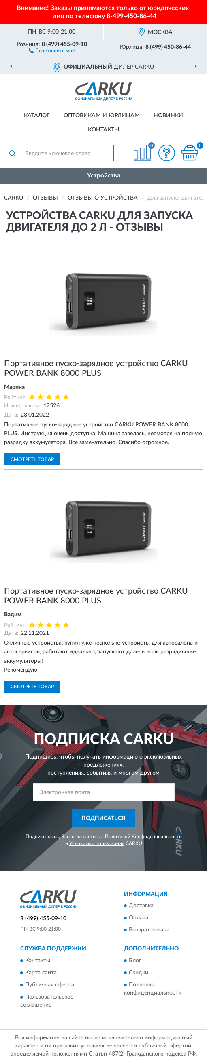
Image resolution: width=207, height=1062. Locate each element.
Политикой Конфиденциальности (143, 836)
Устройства (103, 176)
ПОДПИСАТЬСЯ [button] (103, 818)
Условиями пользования (96, 843)
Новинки (168, 115)
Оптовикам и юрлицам (102, 115)
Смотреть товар (32, 459)
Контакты (104, 130)
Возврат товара (149, 930)
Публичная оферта (49, 985)
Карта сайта (41, 973)
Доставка (141, 906)
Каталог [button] (37, 115)
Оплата (138, 918)
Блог (135, 960)
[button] (52, 50)
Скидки (138, 973)
